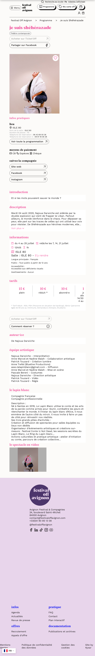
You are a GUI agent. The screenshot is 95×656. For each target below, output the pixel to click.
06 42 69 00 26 (39, 131)
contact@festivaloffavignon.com (47, 514)
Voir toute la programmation (27, 137)
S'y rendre (42, 251)
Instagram (17, 175)
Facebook (16, 169)
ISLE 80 (17, 124)
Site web (16, 163)
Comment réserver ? (23, 322)
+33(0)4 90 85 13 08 (40, 517)
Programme (46, 6)
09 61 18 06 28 (40, 133)
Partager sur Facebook (61, 41)
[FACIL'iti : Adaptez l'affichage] (74, 1)
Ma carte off (66, 6)
